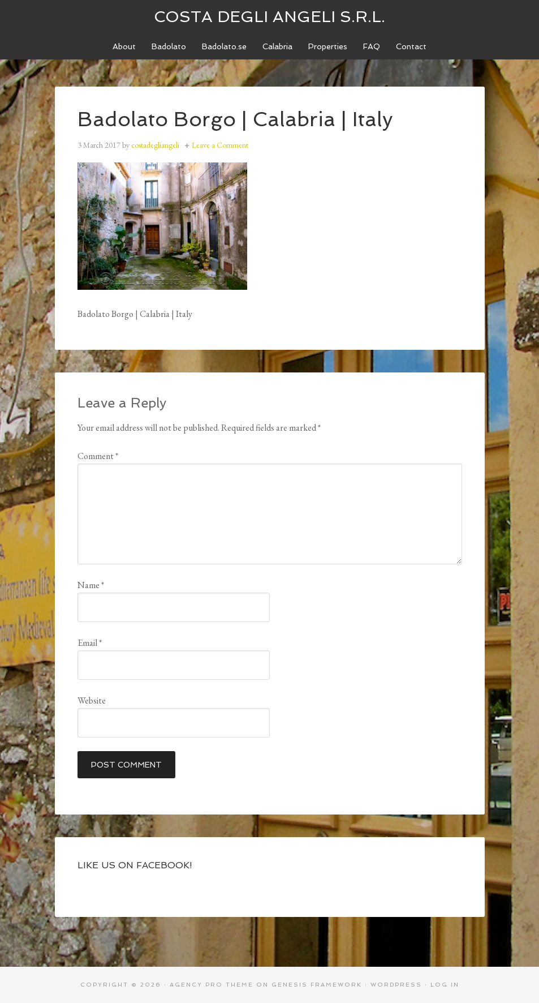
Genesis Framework (316, 984)
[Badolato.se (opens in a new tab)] (224, 46)
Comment (97, 456)
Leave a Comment (220, 145)
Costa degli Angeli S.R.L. (269, 16)
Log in (444, 984)
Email (89, 643)
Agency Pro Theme (211, 984)
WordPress (396, 984)
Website (91, 700)
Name (90, 585)
